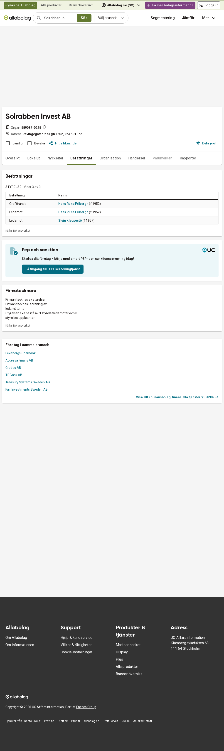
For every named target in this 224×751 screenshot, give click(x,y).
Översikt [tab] (12, 158)
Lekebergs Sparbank (20, 353)
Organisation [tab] (110, 158)
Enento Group (86, 707)
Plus (119, 659)
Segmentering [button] (163, 18)
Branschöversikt (81, 5)
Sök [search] (84, 18)
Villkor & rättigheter (76, 645)
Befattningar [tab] (81, 158)
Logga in (208, 5)
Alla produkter (51, 5)
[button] (188, 17)
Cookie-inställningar (76, 652)
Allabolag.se (91, 721)
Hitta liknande (63, 143)
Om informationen (19, 645)
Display (122, 652)
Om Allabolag (16, 637)
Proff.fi (75, 721)
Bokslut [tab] (33, 158)
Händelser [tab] (136, 158)
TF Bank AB (13, 375)
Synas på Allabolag (20, 5)
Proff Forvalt (110, 721)
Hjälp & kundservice (77, 637)
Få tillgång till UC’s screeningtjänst (52, 269)
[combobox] (59, 18)
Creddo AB (13, 367)
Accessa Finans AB (19, 360)
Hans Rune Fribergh (73, 204)
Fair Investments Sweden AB (26, 389)
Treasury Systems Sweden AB (27, 382)
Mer (209, 18)
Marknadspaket (128, 645)
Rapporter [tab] (188, 158)
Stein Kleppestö (70, 220)
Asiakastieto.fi (142, 721)
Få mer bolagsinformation (170, 5)
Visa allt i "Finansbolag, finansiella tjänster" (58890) (177, 397)
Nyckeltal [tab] (55, 158)
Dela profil (207, 143)
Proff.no (49, 721)
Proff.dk (63, 721)
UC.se (126, 721)
